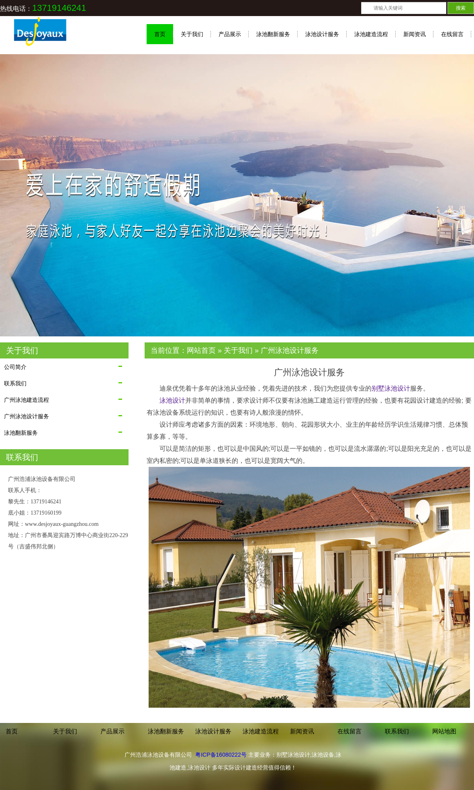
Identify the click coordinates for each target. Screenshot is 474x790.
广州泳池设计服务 (26, 416)
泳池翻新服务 (273, 34)
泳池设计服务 (322, 34)
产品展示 (230, 34)
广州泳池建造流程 (26, 400)
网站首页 (201, 350)
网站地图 (444, 731)
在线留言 (452, 34)
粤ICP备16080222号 (221, 754)
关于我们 (192, 34)
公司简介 (15, 367)
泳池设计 (172, 400)
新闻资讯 (414, 34)
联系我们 (15, 383)
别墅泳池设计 (391, 388)
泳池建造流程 (371, 34)
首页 (159, 34)
